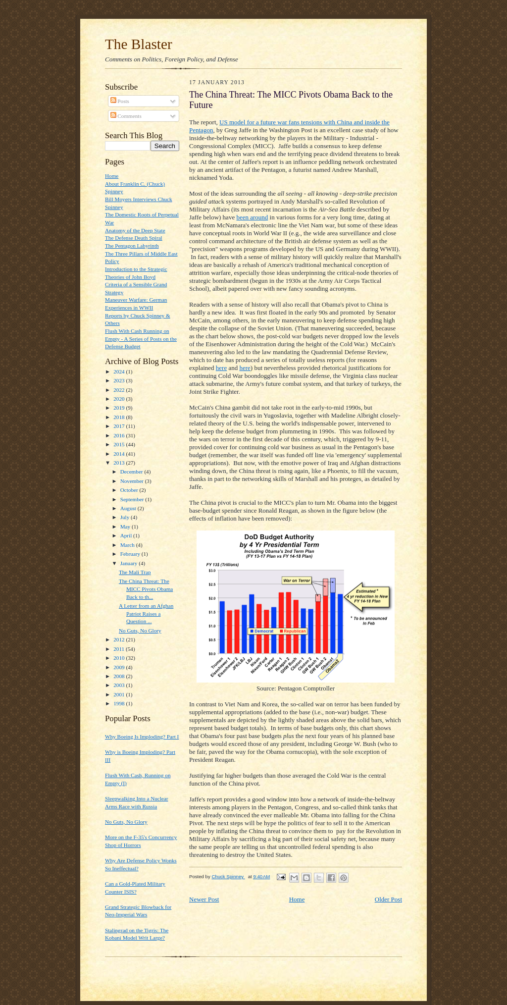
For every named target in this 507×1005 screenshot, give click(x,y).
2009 (119, 667)
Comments (126, 116)
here (221, 367)
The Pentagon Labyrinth (132, 246)
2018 (119, 417)
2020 (119, 399)
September (133, 499)
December (132, 472)
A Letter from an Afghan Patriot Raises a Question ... (146, 613)
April (126, 535)
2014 (119, 454)
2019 (119, 408)
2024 (119, 371)
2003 (119, 685)
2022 (119, 390)
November (132, 481)
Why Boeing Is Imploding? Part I (142, 737)
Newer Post (204, 899)
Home (111, 176)
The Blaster (138, 44)
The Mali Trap (135, 572)
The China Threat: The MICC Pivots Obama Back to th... (146, 588)
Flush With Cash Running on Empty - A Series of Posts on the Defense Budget (141, 338)
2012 (119, 639)
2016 (119, 435)
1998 (119, 703)
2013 (119, 463)
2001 (119, 694)
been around (252, 217)
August (129, 508)
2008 (119, 676)
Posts (119, 101)
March (128, 545)
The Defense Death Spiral (133, 238)
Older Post (388, 899)
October (130, 490)
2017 (119, 426)
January (129, 563)
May (126, 526)
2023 (119, 380)
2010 (119, 658)
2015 (119, 444)
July (125, 517)
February (131, 554)
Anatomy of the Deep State (135, 230)
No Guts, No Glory (140, 631)
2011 (119, 649)
